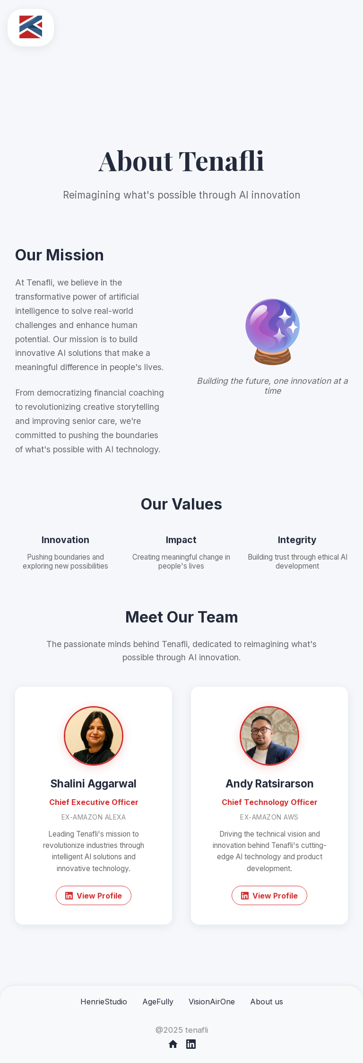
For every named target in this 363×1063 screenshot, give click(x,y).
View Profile (93, 895)
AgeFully (157, 1001)
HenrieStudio (103, 1001)
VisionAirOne (212, 1001)
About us (266, 1001)
